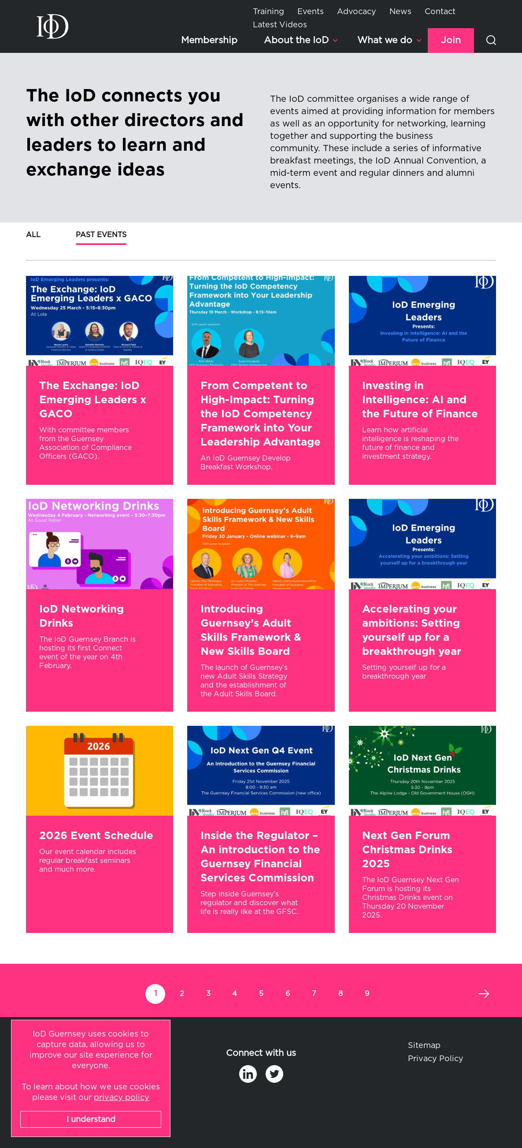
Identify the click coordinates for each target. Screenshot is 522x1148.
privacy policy (121, 1098)
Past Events (101, 234)
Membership (209, 40)
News (400, 12)
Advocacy (356, 12)
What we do (384, 40)
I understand (91, 1120)
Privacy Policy (435, 1059)
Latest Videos (280, 25)
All (33, 234)
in (248, 1074)
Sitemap (424, 1046)
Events (310, 12)
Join (451, 40)
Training (268, 12)
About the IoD (296, 40)
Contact (440, 12)
